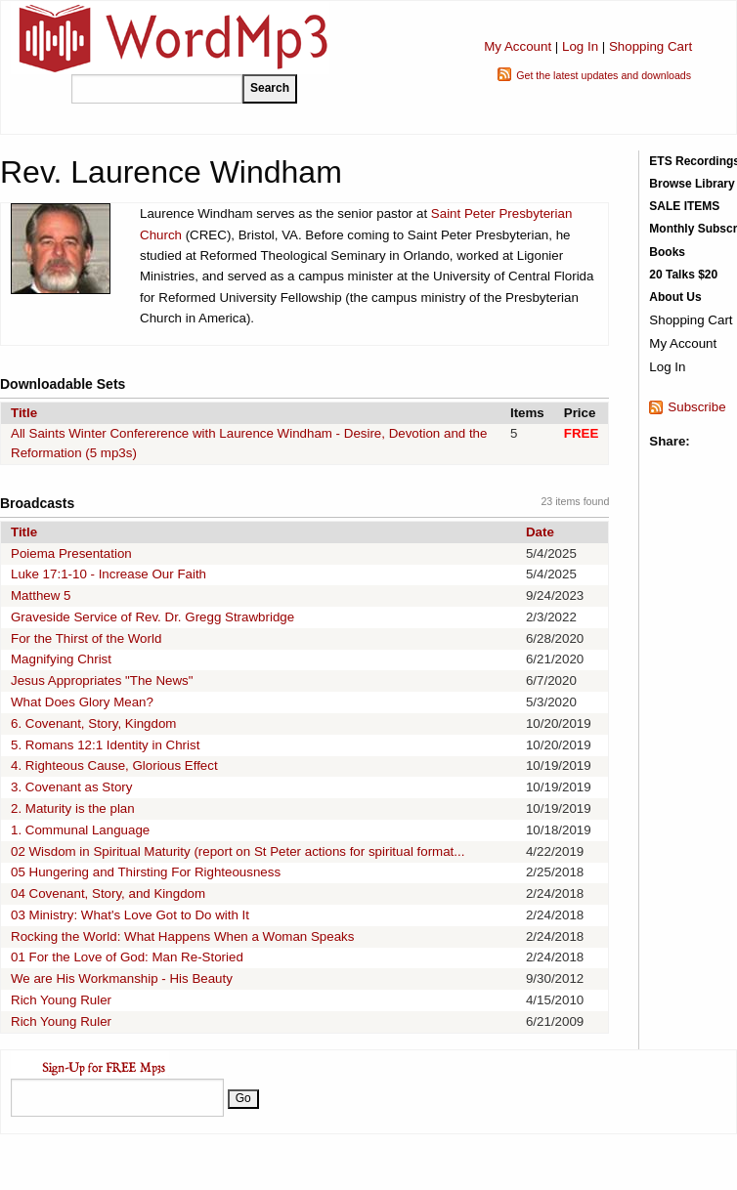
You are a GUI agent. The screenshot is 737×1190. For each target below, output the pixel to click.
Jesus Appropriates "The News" (102, 680)
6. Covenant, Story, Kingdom (93, 723)
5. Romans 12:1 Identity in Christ (105, 745)
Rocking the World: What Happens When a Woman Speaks (182, 936)
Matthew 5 (41, 595)
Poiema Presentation (71, 553)
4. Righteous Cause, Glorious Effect (114, 765)
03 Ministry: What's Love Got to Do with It (130, 915)
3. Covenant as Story (71, 787)
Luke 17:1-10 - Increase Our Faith (108, 574)
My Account (517, 46)
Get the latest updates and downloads (603, 75)
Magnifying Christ (61, 659)
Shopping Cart (650, 46)
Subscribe (696, 407)
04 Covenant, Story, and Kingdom (108, 893)
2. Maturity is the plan (73, 808)
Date (540, 532)
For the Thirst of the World (86, 638)
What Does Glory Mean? (82, 702)
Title (24, 412)
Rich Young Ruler (61, 1000)
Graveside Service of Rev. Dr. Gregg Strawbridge (152, 617)
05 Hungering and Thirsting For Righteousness (146, 872)
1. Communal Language (80, 830)
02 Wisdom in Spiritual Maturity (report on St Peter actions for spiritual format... (237, 851)
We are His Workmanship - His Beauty (122, 978)
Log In (580, 46)
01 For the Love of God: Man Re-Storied (127, 957)
